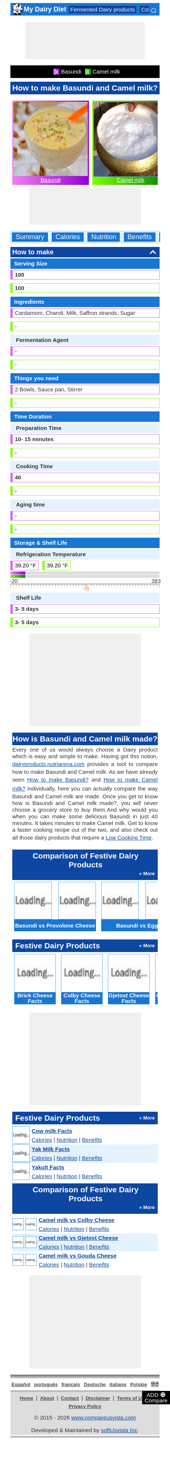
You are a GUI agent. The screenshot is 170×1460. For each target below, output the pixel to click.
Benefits (140, 237)
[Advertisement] (85, 40)
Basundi (51, 180)
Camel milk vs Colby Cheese (76, 1220)
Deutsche (95, 1384)
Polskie (138, 1384)
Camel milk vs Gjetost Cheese (78, 1238)
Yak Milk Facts (51, 1149)
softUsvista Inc (119, 1430)
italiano (117, 1384)
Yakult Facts (48, 1167)
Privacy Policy (84, 1406)
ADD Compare (156, 1397)
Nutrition (103, 237)
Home (26, 1398)
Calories (67, 237)
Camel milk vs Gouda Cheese (77, 1255)
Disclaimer (98, 1398)
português (46, 1384)
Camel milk (130, 180)
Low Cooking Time (128, 837)
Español (21, 1384)
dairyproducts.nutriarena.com (48, 764)
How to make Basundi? (58, 779)
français (70, 1384)
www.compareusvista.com (103, 1417)
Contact (70, 1398)
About (47, 1398)
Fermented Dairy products (102, 9)
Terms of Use (132, 1398)
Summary (30, 237)
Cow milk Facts (52, 1131)
